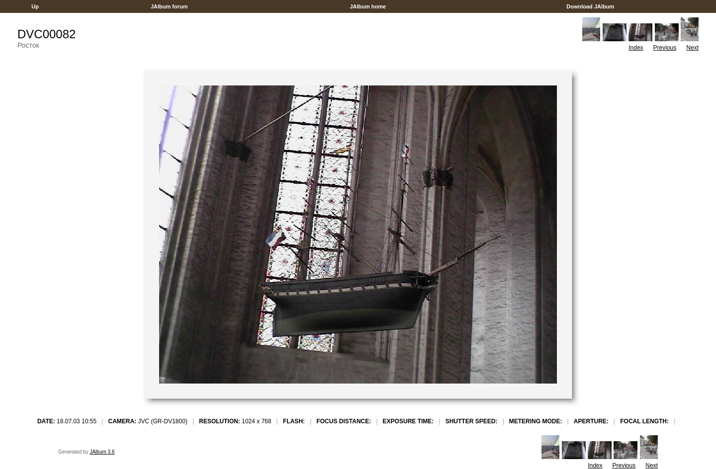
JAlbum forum (169, 6)
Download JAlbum (590, 6)
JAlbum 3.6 (102, 452)
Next (692, 47)
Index (635, 47)
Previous (665, 47)
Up (35, 6)
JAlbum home (368, 6)
